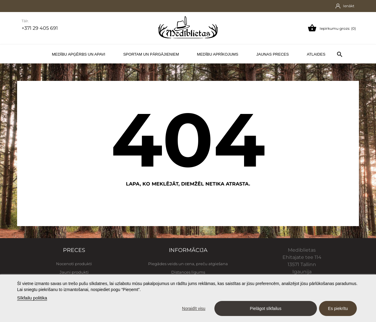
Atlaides (316, 54)
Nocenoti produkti (74, 263)
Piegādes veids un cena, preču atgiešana (188, 263)
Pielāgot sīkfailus (265, 308)
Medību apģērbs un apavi (78, 54)
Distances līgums (188, 272)
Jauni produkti (74, 272)
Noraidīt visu (193, 308)
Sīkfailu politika (32, 297)
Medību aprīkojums (217, 54)
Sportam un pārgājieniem (151, 54)
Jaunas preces (272, 54)
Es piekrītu (338, 308)
